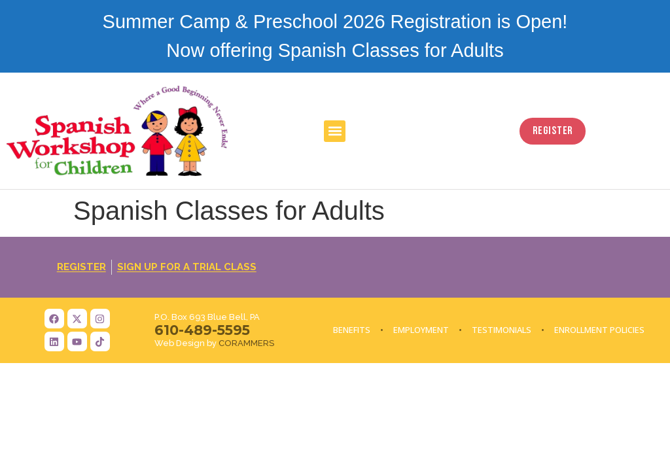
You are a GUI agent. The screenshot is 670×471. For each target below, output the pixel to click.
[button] (334, 131)
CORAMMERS (246, 343)
